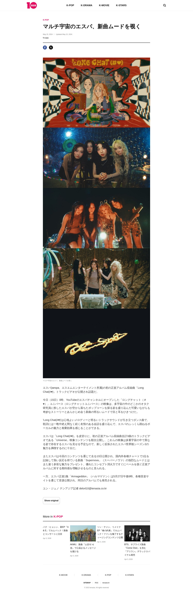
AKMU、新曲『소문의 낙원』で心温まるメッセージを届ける (83, 548)
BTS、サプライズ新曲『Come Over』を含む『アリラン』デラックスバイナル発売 (137, 549)
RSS (96, 583)
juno (47, 38)
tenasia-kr (106, 583)
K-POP (70, 5)
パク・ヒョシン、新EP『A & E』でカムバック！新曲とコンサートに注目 (55, 530)
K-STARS (121, 5)
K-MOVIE (104, 5)
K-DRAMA (86, 5)
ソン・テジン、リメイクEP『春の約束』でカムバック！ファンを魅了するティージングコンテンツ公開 (110, 532)
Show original (51, 500)
